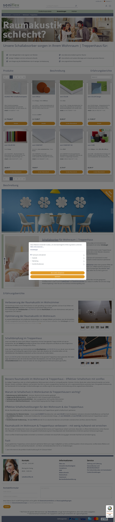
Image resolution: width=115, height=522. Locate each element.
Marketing (35, 261)
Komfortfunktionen (38, 264)
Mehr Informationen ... (37, 247)
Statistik (34, 258)
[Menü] (112, 506)
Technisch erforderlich (39, 255)
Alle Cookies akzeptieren (57, 273)
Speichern (57, 276)
